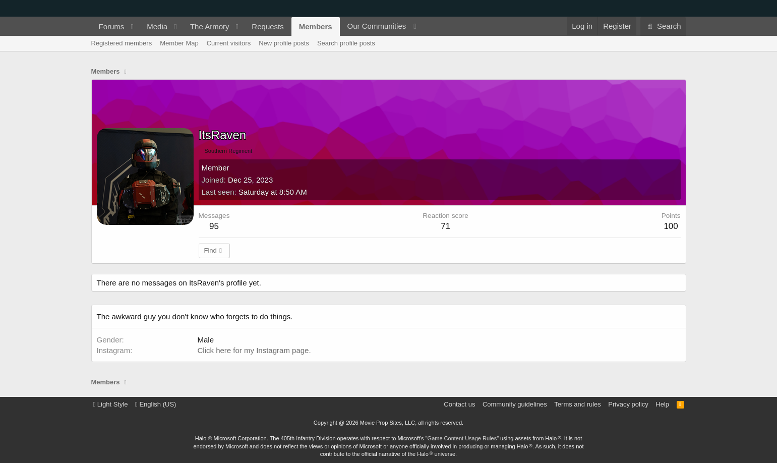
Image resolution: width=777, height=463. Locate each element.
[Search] (663, 26)
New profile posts (284, 43)
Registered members (121, 43)
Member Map (179, 43)
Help (662, 404)
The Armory (209, 26)
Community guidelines (515, 404)
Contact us (459, 404)
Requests (267, 26)
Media (157, 26)
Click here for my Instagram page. (254, 350)
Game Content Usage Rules (462, 438)
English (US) (155, 404)
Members (315, 26)
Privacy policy (628, 404)
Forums (112, 26)
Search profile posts (346, 43)
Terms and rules (577, 404)
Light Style (110, 404)
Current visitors (229, 43)
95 (214, 226)
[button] (132, 26)
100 (671, 226)
